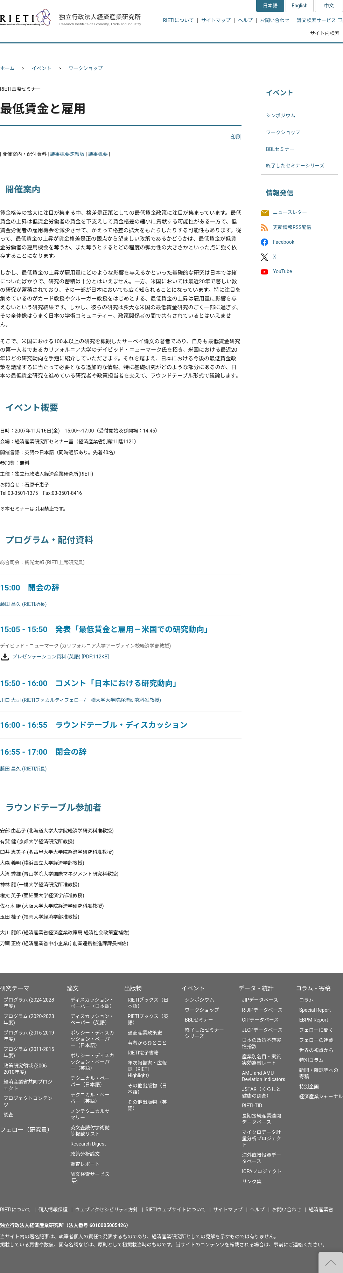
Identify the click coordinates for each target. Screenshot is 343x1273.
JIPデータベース (260, 1000)
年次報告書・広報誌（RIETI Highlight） (147, 1069)
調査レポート (85, 1164)
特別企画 (309, 1086)
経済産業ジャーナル (321, 1096)
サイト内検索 (325, 33)
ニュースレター (290, 212)
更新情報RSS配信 (292, 227)
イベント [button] (215, 51)
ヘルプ (245, 20)
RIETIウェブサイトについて (176, 1209)
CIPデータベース (260, 1020)
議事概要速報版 (67, 154)
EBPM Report (313, 1020)
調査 (8, 1115)
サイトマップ (216, 20)
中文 (329, 5)
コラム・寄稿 (313, 988)
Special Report (315, 1010)
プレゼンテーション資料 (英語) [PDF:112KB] (60, 656)
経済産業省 (321, 1209)
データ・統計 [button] (263, 51)
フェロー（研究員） (26, 1129)
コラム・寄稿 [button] (316, 51)
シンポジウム (280, 115)
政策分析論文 (85, 1154)
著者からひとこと (147, 1043)
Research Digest (88, 1144)
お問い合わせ (274, 20)
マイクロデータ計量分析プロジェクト (261, 1138)
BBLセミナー (280, 149)
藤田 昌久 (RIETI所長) (23, 604)
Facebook (283, 242)
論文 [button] (133, 51)
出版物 (133, 988)
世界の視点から (316, 1050)
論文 (73, 988)
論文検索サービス (320, 20)
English (299, 5)
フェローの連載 (316, 1040)
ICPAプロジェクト (262, 1171)
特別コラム (311, 1060)
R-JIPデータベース (262, 1010)
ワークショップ (86, 68)
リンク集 (251, 1181)
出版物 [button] (172, 51)
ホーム (7, 68)
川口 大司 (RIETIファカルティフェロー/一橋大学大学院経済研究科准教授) (80, 700)
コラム (306, 1000)
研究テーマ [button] (25, 51)
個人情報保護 (53, 1209)
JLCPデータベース (262, 1030)
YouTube (282, 271)
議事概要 (98, 154)
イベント (41, 68)
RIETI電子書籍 (143, 1053)
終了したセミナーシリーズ (295, 165)
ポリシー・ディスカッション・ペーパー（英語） (92, 1062)
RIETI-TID (252, 1105)
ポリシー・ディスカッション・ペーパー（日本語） (92, 1039)
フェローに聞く (316, 1030)
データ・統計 (256, 988)
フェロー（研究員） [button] (83, 51)
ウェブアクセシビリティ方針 (106, 1209)
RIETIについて (178, 20)
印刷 (235, 137)
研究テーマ (14, 988)
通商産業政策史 (145, 1033)
